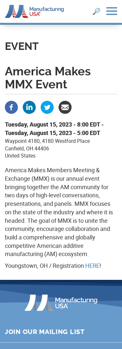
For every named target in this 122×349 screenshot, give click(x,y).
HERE (92, 265)
